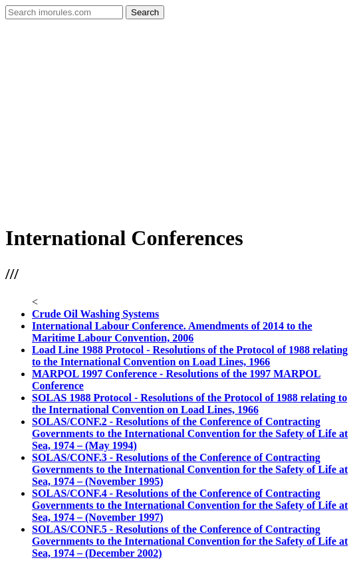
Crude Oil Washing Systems (95, 314)
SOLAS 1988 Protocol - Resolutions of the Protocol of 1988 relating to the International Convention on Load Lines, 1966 (189, 403)
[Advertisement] (181, 119)
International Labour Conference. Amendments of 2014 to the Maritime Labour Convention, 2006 (172, 331)
